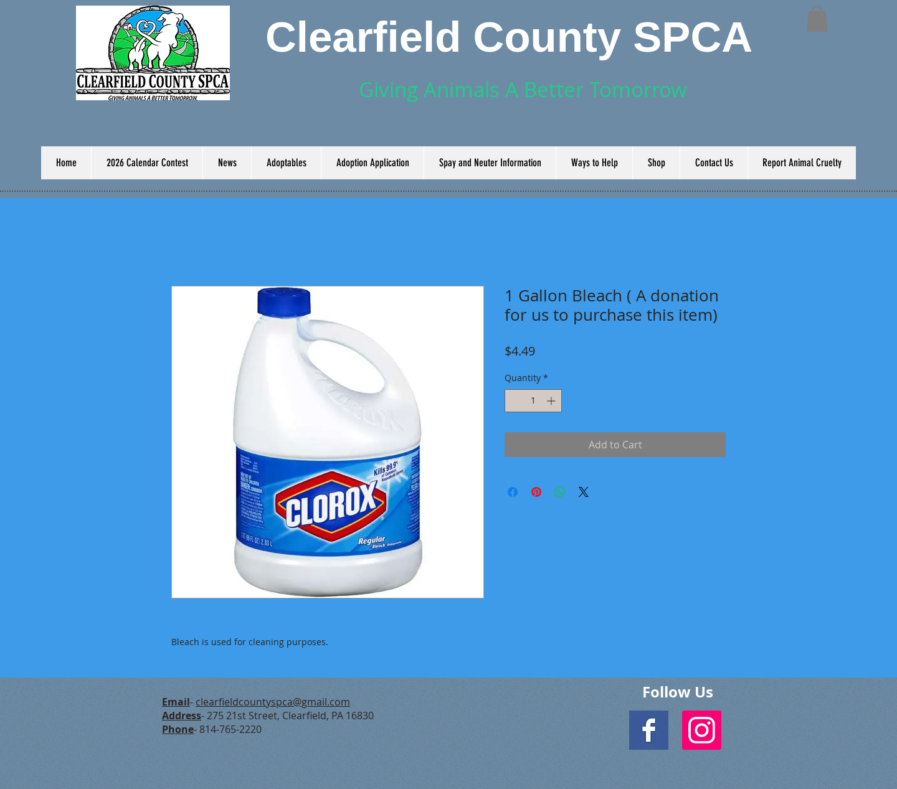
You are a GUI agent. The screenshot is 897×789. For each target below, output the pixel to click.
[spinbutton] (533, 401)
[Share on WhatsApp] (560, 491)
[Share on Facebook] (512, 491)
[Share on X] (583, 491)
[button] (817, 19)
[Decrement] (514, 401)
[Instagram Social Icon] (701, 730)
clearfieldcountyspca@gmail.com (273, 702)
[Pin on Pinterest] (536, 491)
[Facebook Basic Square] (648, 730)
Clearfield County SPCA (508, 37)
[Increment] (552, 401)
